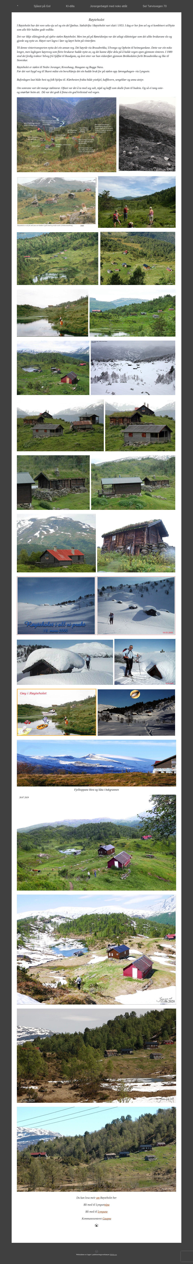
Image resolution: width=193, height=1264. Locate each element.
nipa (106, 1204)
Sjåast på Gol (42, 6)
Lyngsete (102, 1211)
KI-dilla (70, 6)
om (98, 1197)
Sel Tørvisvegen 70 (155, 6)
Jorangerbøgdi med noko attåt (108, 6)
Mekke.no (113, 1254)
